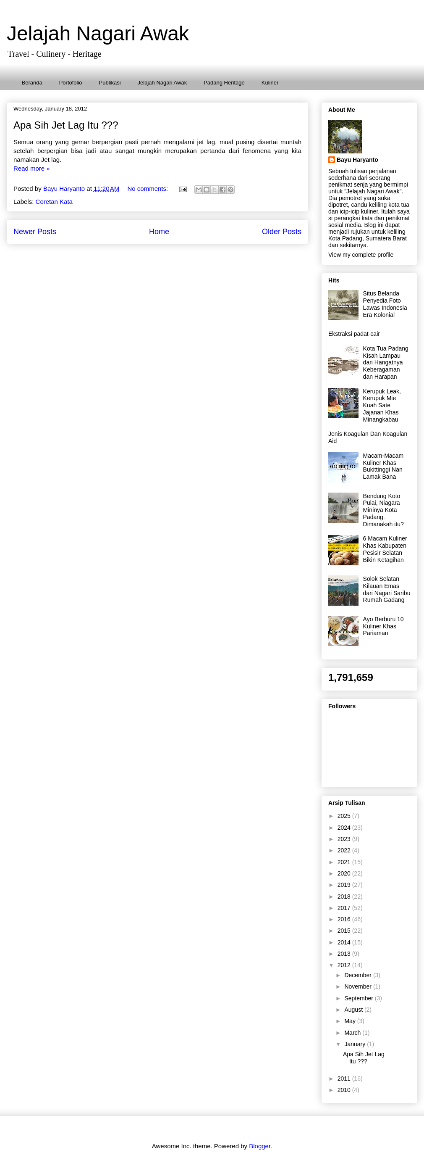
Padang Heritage (224, 82)
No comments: (148, 188)
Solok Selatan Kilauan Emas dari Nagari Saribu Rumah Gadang (387, 589)
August (354, 1009)
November (358, 986)
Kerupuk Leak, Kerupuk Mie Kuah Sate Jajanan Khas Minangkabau (382, 405)
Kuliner (270, 82)
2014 (345, 942)
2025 (345, 815)
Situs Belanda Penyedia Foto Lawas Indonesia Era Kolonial (385, 304)
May (350, 1021)
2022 (345, 850)
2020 (345, 873)
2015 (345, 930)
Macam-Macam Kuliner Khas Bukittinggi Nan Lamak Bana (383, 466)
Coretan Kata (54, 201)
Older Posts (281, 231)
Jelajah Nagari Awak (98, 33)
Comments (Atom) (176, 255)
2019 (345, 884)
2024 (345, 827)
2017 (345, 908)
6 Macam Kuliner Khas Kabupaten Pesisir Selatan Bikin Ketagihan (385, 549)
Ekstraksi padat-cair (354, 333)
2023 (345, 839)
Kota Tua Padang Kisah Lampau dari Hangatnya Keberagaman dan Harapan (385, 362)
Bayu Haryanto (357, 159)
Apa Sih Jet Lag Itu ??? (65, 125)
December (358, 975)
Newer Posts (34, 231)
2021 (345, 862)
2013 (345, 953)
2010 (345, 1090)
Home (159, 231)
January (355, 1044)
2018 (345, 896)
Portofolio (70, 82)
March (353, 1032)
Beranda (32, 82)
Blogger (259, 1146)
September (359, 998)
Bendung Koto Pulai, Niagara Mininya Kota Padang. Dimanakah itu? (383, 510)
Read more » (31, 168)
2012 (345, 965)
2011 (345, 1078)
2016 (345, 919)
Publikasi (110, 82)
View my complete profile (360, 254)
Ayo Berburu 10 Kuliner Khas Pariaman (383, 626)
